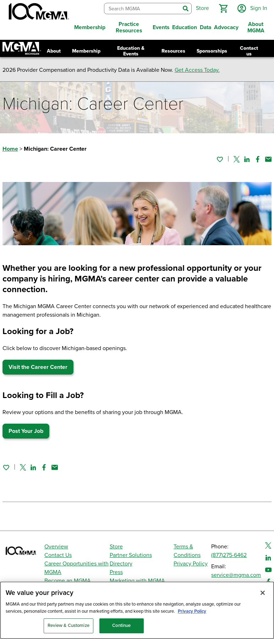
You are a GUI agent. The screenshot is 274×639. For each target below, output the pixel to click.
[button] (223, 8)
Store (116, 546)
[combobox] (142, 8)
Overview (56, 546)
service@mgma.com (236, 575)
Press (116, 572)
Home (10, 148)
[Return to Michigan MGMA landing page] (21, 48)
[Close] (262, 593)
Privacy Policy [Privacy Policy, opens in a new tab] (192, 611)
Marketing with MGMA (137, 580)
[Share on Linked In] (247, 159)
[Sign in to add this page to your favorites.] (219, 159)
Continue (121, 625)
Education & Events (130, 51)
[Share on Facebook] (257, 159)
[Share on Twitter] (237, 159)
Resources (173, 51)
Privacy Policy (191, 563)
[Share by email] (268, 159)
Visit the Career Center (38, 367)
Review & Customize (68, 625)
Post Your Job (26, 431)
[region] (137, 610)
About (54, 51)
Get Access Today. (197, 70)
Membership (86, 51)
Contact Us (58, 555)
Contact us (249, 51)
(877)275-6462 (229, 555)
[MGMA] (37, 13)
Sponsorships (212, 51)
